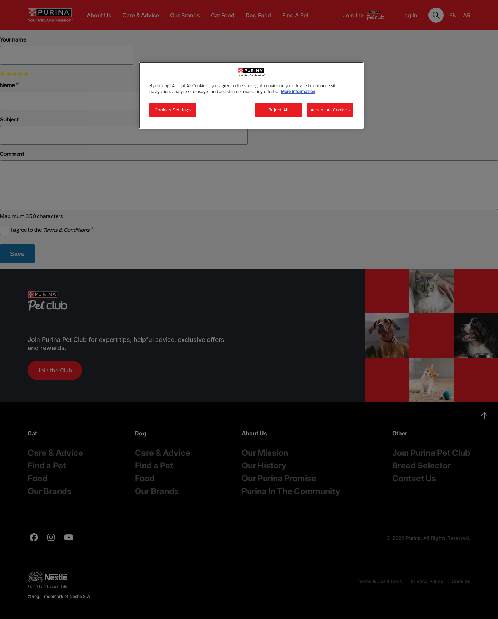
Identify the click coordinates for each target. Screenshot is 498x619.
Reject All (278, 110)
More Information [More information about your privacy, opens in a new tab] (298, 91)
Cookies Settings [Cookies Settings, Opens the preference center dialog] (173, 110)
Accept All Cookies (330, 110)
